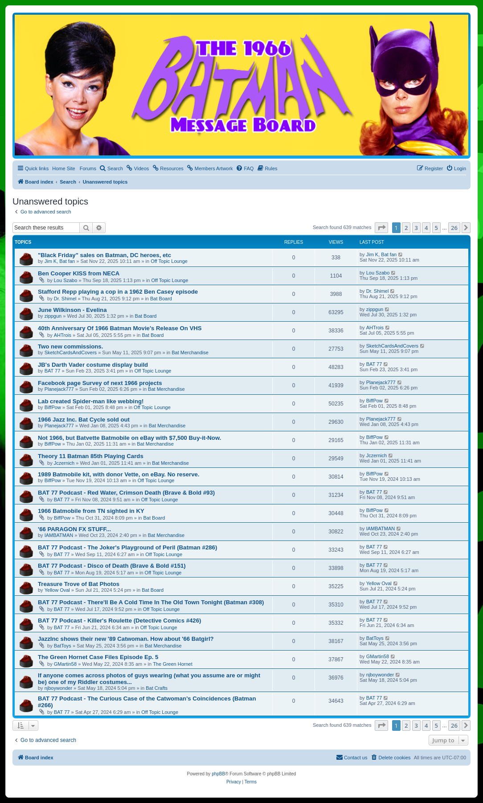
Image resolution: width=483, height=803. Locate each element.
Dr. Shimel (65, 298)
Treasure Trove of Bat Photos (78, 584)
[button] (381, 227)
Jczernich (64, 463)
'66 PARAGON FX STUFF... (74, 529)
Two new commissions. (70, 346)
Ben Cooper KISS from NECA (78, 273)
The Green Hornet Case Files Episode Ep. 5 (98, 657)
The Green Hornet (172, 664)
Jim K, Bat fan (60, 261)
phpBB (218, 773)
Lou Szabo (66, 280)
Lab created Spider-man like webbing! (90, 401)
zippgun (53, 316)
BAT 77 (53, 370)
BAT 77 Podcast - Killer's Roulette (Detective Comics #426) (119, 620)
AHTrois (62, 335)
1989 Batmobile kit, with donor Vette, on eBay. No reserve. (119, 474)
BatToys (62, 645)
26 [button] (454, 228)
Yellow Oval (57, 590)
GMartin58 (65, 664)
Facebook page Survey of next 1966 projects (100, 383)
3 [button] (416, 228)
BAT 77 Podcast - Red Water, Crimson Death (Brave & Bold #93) (126, 492)
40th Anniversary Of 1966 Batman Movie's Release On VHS (120, 328)
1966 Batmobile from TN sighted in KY (91, 511)
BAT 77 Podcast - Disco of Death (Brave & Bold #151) (112, 565)
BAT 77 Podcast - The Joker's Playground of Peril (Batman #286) (127, 547)
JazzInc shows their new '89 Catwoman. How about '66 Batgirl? (126, 638)
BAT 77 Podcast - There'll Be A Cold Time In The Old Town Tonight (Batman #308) (151, 602)
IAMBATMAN (59, 535)
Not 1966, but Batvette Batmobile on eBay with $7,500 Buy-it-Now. (129, 437)
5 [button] (436, 228)
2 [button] (406, 228)
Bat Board (161, 298)
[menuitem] (111, 168)
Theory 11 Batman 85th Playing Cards (90, 456)
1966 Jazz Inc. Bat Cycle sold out (84, 419)
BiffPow (53, 407)
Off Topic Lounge (169, 261)
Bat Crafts (157, 688)
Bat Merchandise (190, 352)
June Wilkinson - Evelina (72, 310)
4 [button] (426, 228)
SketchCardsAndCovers (71, 352)
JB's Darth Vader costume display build (93, 364)
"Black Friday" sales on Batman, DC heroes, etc (104, 255)
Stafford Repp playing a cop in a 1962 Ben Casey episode (118, 291)
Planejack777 (59, 389)
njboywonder (58, 688)
